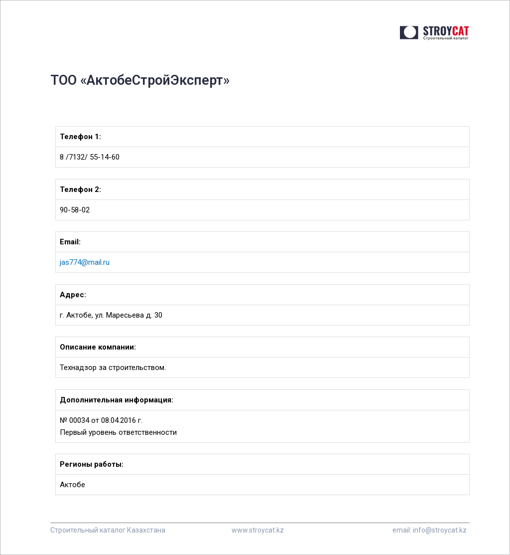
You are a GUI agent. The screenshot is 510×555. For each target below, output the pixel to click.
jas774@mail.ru (85, 262)
